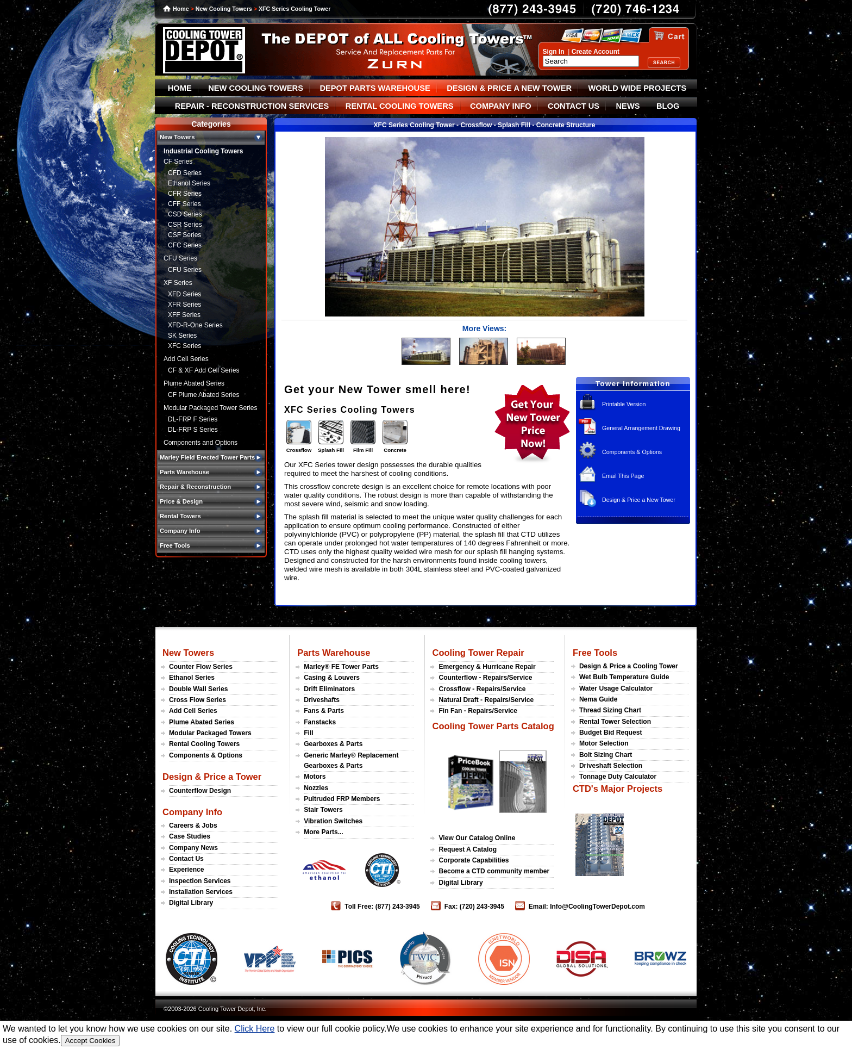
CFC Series (185, 245)
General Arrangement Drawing (641, 428)
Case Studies (189, 836)
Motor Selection (604, 743)
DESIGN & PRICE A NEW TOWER (509, 88)
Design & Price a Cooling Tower (628, 666)
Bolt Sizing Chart (605, 755)
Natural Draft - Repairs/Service (486, 700)
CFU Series (180, 258)
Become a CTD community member (493, 871)
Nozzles (316, 788)
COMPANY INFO (500, 106)
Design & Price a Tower (211, 776)
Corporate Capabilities (473, 860)
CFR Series (185, 193)
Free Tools (595, 652)
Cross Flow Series (197, 700)
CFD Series (185, 173)
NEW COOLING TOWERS (255, 88)
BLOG (667, 106)
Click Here (255, 1028)
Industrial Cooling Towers (203, 151)
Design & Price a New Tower (638, 499)
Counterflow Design (200, 790)
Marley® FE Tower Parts (341, 667)
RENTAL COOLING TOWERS (400, 106)
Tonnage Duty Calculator (617, 776)
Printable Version (624, 404)
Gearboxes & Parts (333, 744)
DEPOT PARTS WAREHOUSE (375, 88)
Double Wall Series (198, 689)
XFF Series (184, 315)
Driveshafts (322, 700)
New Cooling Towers (224, 8)
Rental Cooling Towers (204, 744)
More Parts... (323, 832)
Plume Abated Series (194, 383)
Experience (186, 869)
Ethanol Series (189, 183)
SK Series (182, 335)
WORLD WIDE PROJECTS (637, 88)
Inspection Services (200, 881)
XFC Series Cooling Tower (294, 8)
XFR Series (184, 304)
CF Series (178, 161)
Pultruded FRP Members (342, 799)
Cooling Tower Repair (478, 652)
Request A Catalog (467, 849)
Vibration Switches (333, 821)
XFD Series (184, 294)
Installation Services (201, 892)
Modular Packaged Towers (210, 733)
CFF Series (184, 204)
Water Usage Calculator (616, 688)
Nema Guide (598, 699)
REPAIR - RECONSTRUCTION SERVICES (252, 106)
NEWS (628, 106)
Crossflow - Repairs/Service (481, 689)
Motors (314, 776)
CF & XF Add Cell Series (203, 370)
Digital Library (191, 903)
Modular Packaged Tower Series (211, 408)
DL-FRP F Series (192, 419)
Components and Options (200, 442)
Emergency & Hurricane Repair (486, 667)
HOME (180, 88)
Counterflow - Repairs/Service (485, 677)
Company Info (192, 812)
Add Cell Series (186, 359)
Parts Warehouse (333, 652)
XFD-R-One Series (195, 325)
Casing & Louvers (332, 677)
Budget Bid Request (610, 732)
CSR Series (185, 224)
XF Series (178, 283)
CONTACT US (573, 106)
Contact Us (186, 858)
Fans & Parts (324, 711)
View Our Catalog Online (476, 838)
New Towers (188, 652)
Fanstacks (320, 722)
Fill (308, 733)
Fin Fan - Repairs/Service (477, 711)
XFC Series (184, 346)
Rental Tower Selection (615, 721)
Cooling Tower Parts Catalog (493, 726)
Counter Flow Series (201, 667)
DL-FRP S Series (193, 429)
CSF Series (184, 235)
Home (181, 8)
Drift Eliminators (329, 689)
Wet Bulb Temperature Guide (624, 677)
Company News (193, 848)
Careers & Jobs (193, 825)
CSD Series (185, 214)
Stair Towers (323, 810)
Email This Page (623, 476)
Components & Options (632, 452)
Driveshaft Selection (610, 765)
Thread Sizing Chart (610, 710)
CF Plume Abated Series (203, 395)
